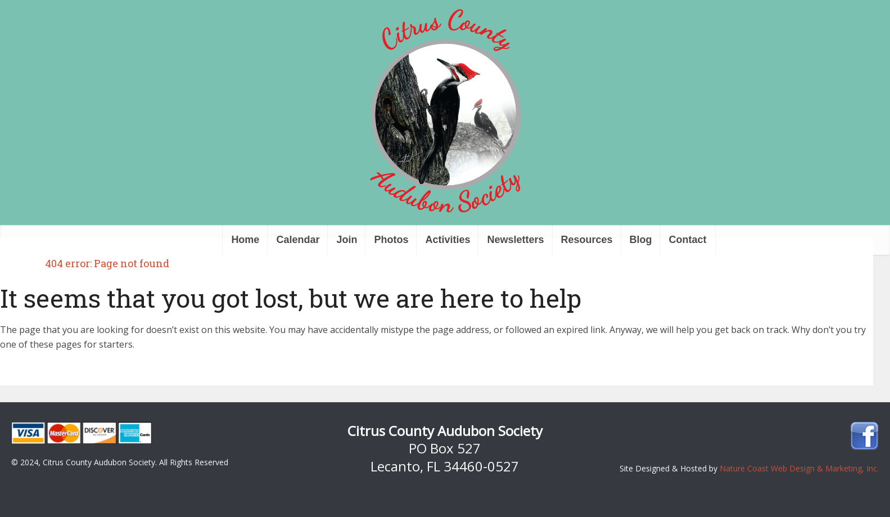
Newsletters (515, 239)
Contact (688, 239)
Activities (447, 239)
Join (346, 239)
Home (245, 239)
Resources (587, 239)
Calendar (297, 239)
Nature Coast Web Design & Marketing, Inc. (799, 468)
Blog (641, 239)
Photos (391, 239)
